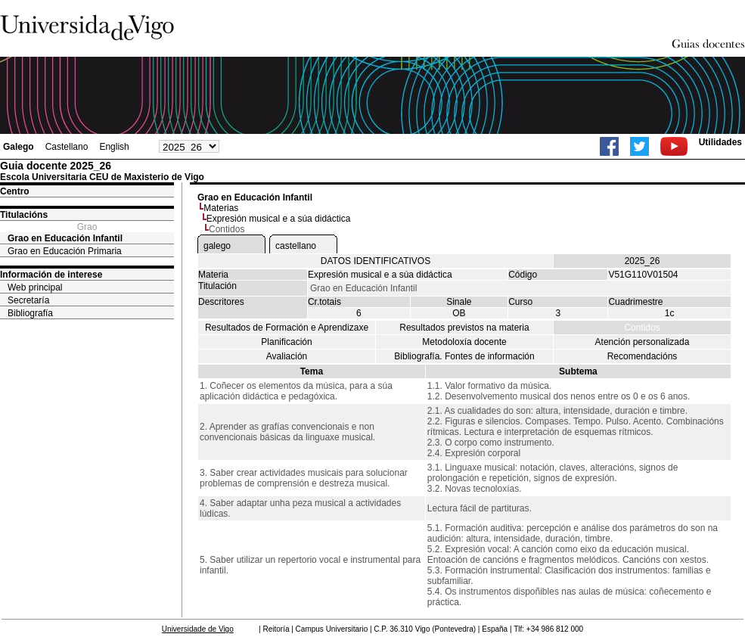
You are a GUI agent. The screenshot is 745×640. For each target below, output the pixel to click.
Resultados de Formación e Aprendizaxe (286, 327)
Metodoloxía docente (464, 342)
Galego (18, 146)
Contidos (642, 327)
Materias (220, 208)
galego (217, 246)
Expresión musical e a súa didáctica (278, 218)
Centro (14, 191)
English (114, 146)
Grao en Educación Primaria (65, 251)
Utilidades (720, 142)
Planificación (286, 342)
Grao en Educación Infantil (65, 238)
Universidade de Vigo (198, 629)
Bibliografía (30, 313)
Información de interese (51, 274)
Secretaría (28, 300)
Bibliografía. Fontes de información (464, 356)
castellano (295, 246)
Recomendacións (642, 356)
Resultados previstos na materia (464, 327)
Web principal (35, 287)
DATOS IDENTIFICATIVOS (375, 261)
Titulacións (24, 215)
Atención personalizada (642, 342)
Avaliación (286, 356)
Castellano (66, 146)
